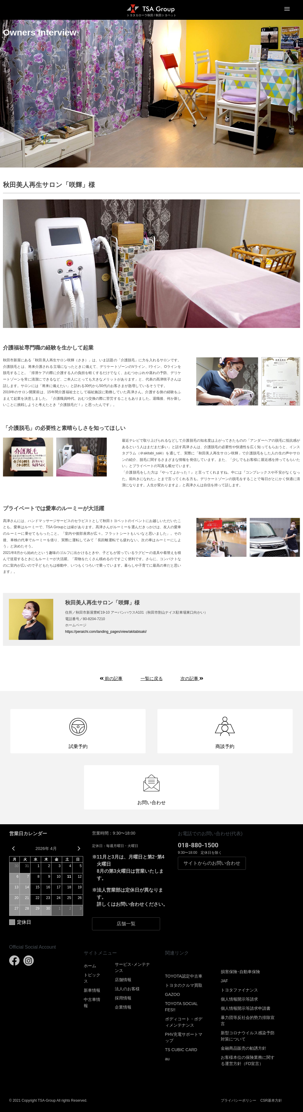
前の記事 (111, 678)
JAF (224, 980)
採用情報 (123, 998)
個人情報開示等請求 (239, 999)
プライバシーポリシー (238, 1100)
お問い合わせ (211, 863)
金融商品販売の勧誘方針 (243, 1048)
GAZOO (172, 994)
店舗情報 (123, 979)
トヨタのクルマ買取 (183, 985)
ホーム (90, 965)
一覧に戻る (152, 678)
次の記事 (191, 678)
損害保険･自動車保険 (240, 971)
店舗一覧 (126, 923)
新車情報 (92, 990)
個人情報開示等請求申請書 (245, 1008)
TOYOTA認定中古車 (183, 976)
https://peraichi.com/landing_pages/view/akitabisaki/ (105, 632)
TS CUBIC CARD (181, 1049)
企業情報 (123, 1007)
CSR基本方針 (271, 1100)
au (167, 1058)
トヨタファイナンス (239, 990)
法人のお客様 (127, 988)
